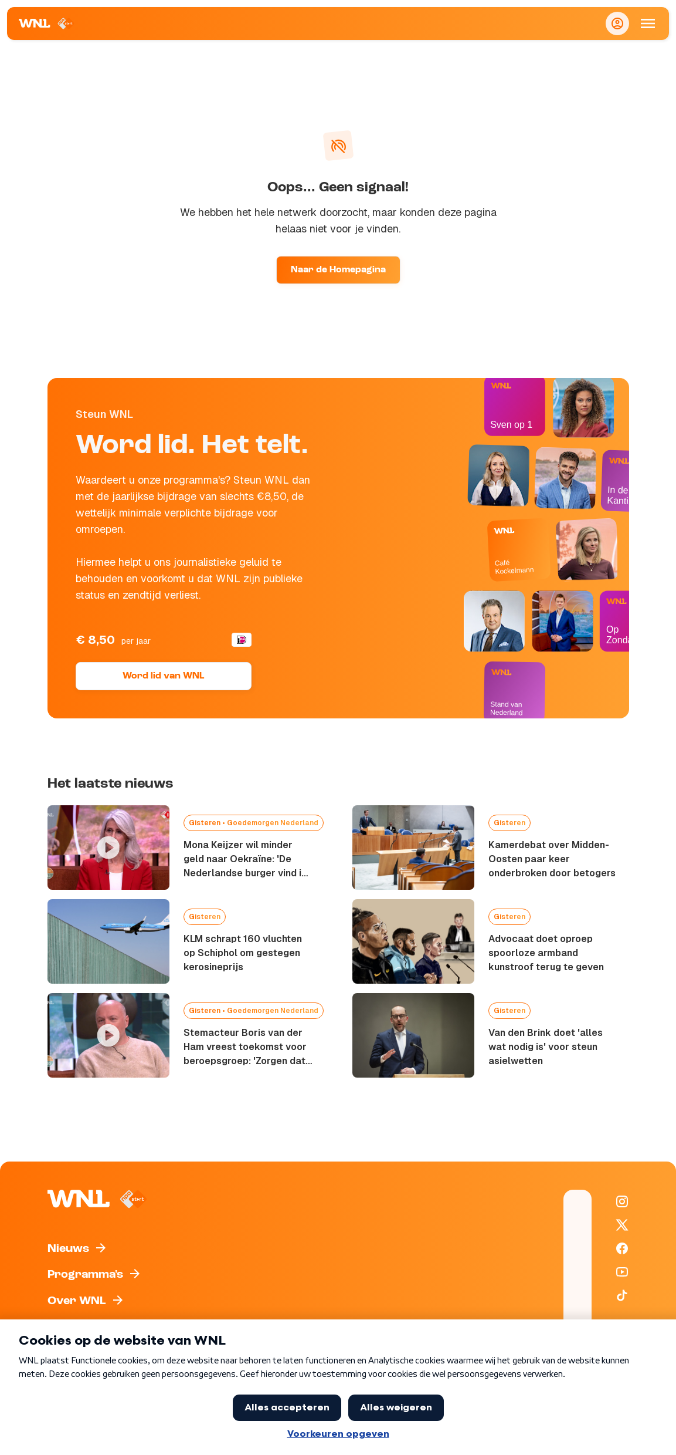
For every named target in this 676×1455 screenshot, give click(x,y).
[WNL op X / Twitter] (622, 1225)
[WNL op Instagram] (622, 1201)
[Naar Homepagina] (46, 23)
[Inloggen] (617, 23)
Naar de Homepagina (338, 270)
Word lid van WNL (163, 676)
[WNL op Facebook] (622, 1248)
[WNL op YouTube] (622, 1272)
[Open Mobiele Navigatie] (647, 23)
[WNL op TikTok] (622, 1295)
